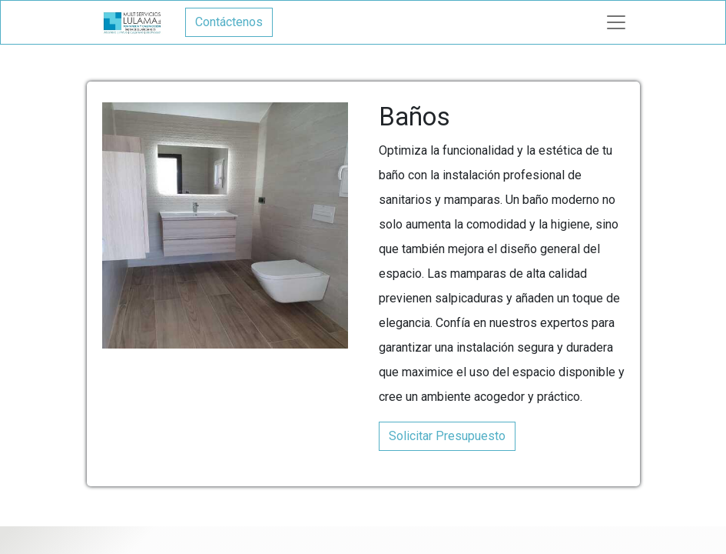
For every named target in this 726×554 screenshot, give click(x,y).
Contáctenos (229, 22)
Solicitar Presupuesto (447, 436)
